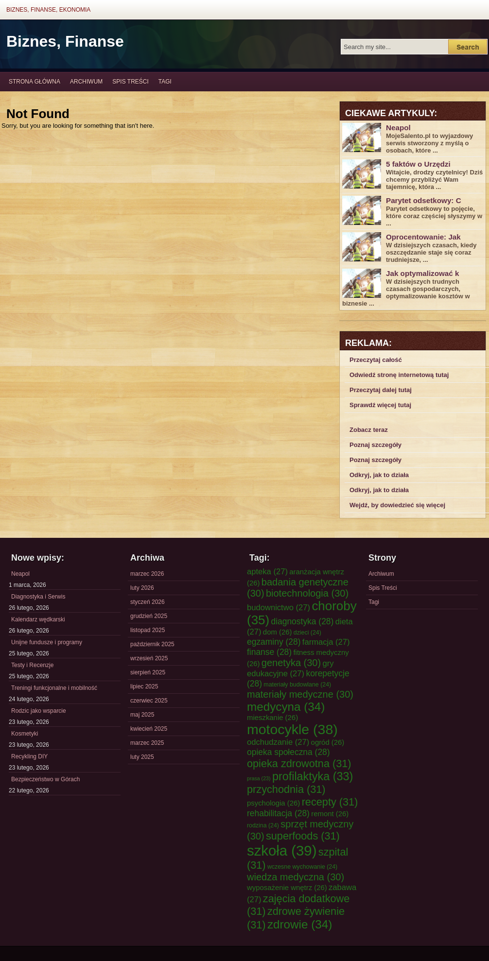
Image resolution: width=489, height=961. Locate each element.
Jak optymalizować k (422, 273)
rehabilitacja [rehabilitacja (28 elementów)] (278, 813)
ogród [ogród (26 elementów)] (328, 742)
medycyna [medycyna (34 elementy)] (286, 706)
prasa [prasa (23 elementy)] (259, 778)
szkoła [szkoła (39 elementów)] (281, 850)
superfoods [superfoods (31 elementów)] (303, 836)
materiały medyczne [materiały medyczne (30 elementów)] (300, 694)
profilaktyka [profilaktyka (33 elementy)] (312, 776)
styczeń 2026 (147, 602)
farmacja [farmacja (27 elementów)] (326, 642)
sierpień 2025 (147, 672)
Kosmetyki (24, 733)
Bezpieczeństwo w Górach (45, 779)
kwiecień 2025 (148, 728)
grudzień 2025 (148, 616)
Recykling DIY (29, 756)
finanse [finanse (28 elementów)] (269, 652)
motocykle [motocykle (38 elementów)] (292, 729)
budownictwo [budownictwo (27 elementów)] (278, 607)
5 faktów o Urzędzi (418, 164)
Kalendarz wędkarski (38, 619)
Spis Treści (130, 81)
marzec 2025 (147, 742)
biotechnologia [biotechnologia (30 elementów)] (307, 593)
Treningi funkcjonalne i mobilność (54, 688)
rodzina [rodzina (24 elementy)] (263, 825)
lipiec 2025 (144, 686)
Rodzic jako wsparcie (38, 710)
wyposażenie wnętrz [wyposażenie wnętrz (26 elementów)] (287, 888)
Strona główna (34, 81)
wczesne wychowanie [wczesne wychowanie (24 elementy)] (302, 866)
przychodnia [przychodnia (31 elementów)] (286, 789)
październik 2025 (152, 644)
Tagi (165, 81)
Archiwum (86, 81)
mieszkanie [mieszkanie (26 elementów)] (272, 717)
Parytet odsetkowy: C (423, 200)
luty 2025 (142, 757)
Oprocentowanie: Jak (423, 237)
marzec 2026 (147, 573)
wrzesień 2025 (149, 658)
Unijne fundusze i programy (46, 642)
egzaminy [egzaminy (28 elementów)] (274, 642)
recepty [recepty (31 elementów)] (330, 802)
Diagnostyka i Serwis (38, 596)
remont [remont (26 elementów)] (330, 814)
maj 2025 (142, 714)
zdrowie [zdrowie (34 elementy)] (299, 924)
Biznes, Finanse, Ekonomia (48, 9)
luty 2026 (142, 587)
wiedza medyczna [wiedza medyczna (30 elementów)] (295, 877)
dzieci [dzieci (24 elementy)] (307, 632)
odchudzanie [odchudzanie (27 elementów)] (278, 742)
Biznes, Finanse (65, 41)
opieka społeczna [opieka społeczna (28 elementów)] (288, 752)
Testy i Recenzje (32, 665)
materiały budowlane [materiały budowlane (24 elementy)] (297, 684)
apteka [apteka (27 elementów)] (267, 571)
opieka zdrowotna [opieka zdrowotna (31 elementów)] (299, 763)
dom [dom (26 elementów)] (277, 632)
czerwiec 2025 (149, 700)
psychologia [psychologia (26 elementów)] (273, 803)
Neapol (398, 127)
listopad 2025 (147, 630)
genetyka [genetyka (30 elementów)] (291, 662)
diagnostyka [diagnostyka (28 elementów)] (302, 621)
